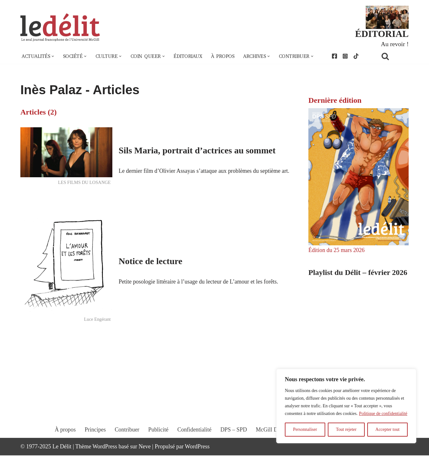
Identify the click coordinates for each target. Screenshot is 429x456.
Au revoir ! (395, 43)
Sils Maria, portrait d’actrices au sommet (197, 146)
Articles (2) (38, 112)
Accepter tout (388, 429)
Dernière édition (335, 100)
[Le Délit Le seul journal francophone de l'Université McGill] (60, 27)
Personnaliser (305, 429)
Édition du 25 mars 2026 (336, 250)
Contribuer (126, 436)
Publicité (158, 436)
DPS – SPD (233, 436)
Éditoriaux (188, 56)
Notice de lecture (150, 261)
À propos (224, 56)
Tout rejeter (346, 429)
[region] (346, 406)
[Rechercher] (393, 56)
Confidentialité (194, 436)
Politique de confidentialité (383, 413)
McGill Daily (271, 436)
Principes (94, 436)
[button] (53, 56)
